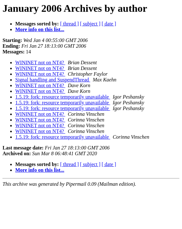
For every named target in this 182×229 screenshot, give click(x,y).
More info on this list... (39, 29)
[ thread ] (69, 23)
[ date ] (109, 23)
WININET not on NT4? (40, 62)
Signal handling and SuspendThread (52, 79)
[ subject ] (90, 23)
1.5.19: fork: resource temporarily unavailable (62, 97)
